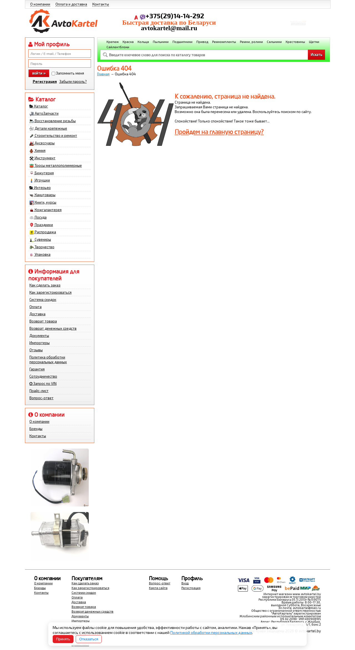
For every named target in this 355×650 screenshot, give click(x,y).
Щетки (314, 41)
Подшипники (182, 41)
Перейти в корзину (298, 26)
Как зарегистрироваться (50, 292)
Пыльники (161, 41)
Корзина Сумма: (298, 18)
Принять (63, 639)
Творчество (41, 247)
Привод (202, 41)
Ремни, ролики (251, 41)
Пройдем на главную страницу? (219, 131)
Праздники (41, 224)
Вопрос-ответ (41, 398)
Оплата (35, 306)
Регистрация (45, 81)
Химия (37, 150)
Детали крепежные (48, 128)
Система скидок (42, 299)
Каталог (38, 106)
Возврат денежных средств (53, 328)
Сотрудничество (43, 376)
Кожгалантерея (45, 210)
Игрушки (39, 180)
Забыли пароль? (73, 81)
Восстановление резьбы (52, 121)
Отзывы (36, 350)
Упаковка (39, 254)
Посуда (38, 217)
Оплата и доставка (71, 4)
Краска (128, 41)
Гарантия (37, 369)
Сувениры (40, 239)
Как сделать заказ (44, 285)
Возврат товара (43, 321)
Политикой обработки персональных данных (211, 632)
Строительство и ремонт (53, 135)
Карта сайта (158, 588)
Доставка (37, 314)
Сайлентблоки (117, 47)
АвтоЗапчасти (44, 113)
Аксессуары (42, 143)
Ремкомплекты (224, 41)
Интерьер (40, 187)
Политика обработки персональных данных (48, 359)
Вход (185, 583)
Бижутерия (41, 173)
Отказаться (88, 639)
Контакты (100, 4)
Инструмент (42, 158)
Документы (39, 335)
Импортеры (39, 343)
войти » (38, 73)
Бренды (35, 428)
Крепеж (112, 41)
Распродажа (42, 232)
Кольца (143, 41)
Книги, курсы (42, 202)
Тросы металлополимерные (55, 165)
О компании (40, 4)
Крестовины (295, 41)
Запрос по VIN (43, 383)
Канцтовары (42, 195)
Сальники (274, 41)
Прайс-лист (39, 390)
